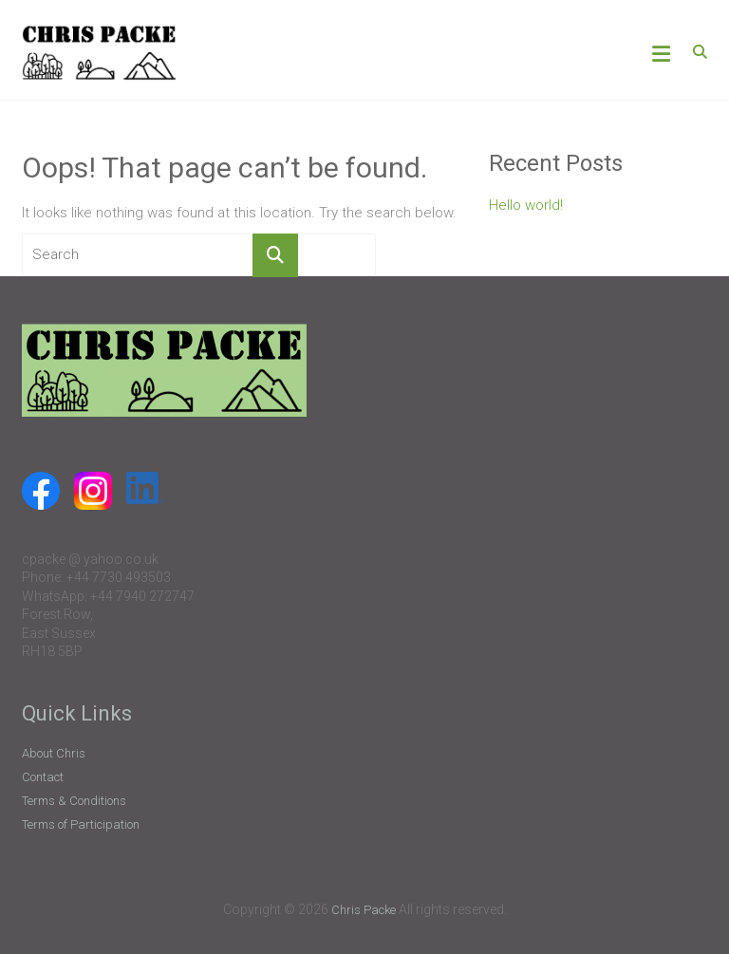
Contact (43, 777)
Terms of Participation (81, 824)
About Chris (53, 753)
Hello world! (526, 205)
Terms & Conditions (74, 801)
